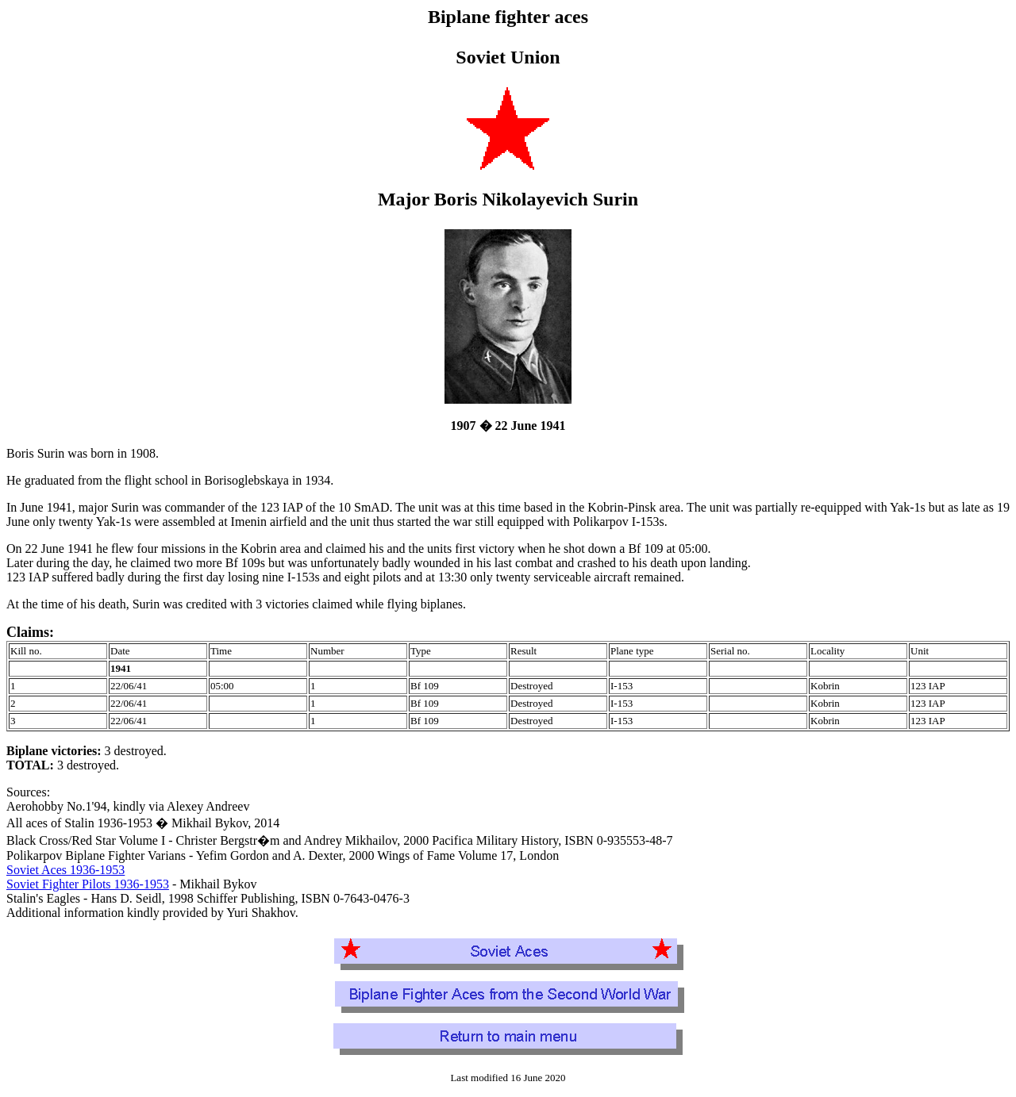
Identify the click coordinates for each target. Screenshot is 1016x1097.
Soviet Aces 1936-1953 (65, 869)
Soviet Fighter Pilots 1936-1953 (87, 884)
